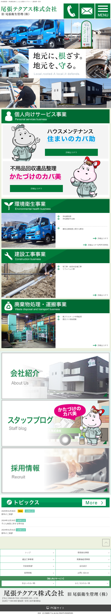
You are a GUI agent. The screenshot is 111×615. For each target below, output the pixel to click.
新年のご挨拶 (7, 514)
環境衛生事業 (83, 552)
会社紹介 (83, 566)
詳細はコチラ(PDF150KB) (98, 245)
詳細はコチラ (71, 152)
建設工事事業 (28, 559)
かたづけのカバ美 (82, 583)
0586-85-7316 (13, 598)
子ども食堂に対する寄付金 (12, 524)
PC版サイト (55, 607)
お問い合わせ (83, 573)
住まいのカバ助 (28, 583)
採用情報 (28, 573)
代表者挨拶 (28, 566)
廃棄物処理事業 (83, 559)
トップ (28, 552)
